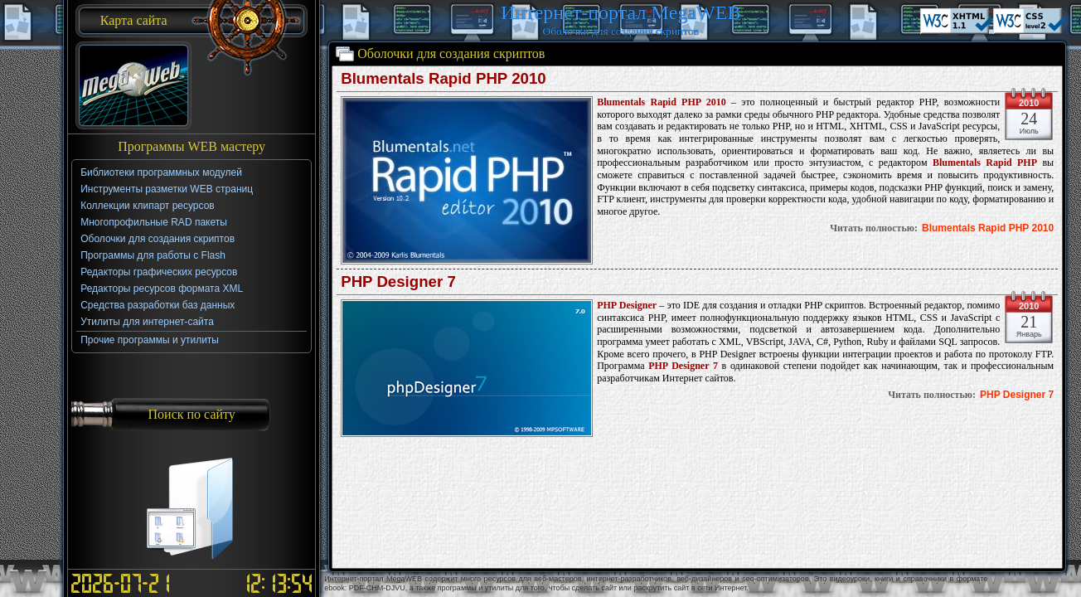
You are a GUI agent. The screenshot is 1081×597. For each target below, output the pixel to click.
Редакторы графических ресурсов (158, 272)
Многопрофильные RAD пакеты (153, 222)
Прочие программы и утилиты (149, 340)
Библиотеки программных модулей (161, 172)
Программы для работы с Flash (152, 255)
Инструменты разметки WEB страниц (166, 189)
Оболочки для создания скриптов (157, 239)
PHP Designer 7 (1017, 394)
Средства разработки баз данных (157, 305)
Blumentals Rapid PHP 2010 (988, 228)
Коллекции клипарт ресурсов (147, 205)
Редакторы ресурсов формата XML (161, 288)
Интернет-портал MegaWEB (620, 12)
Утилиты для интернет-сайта (147, 322)
